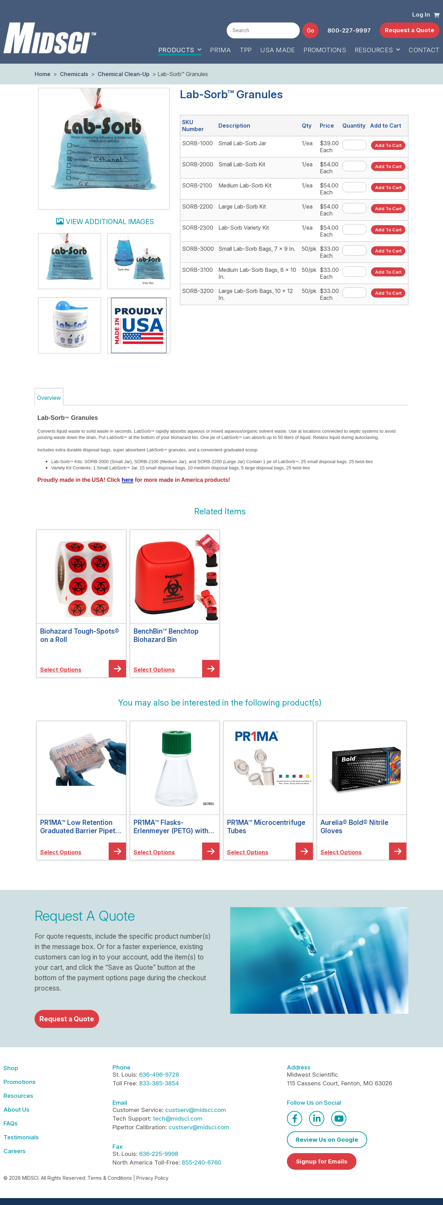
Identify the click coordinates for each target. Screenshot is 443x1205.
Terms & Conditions (110, 1178)
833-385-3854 (159, 1083)
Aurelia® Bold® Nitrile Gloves (354, 826)
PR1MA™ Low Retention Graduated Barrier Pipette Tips (80, 826)
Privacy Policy (152, 1178)
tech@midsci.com (177, 1118)
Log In (421, 14)
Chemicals (74, 74)
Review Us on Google (327, 1139)
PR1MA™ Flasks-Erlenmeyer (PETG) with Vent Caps (171, 826)
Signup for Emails (321, 1161)
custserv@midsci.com (195, 1109)
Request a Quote (409, 30)
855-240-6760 (201, 1162)
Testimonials (21, 1137)
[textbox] (263, 30)
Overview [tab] (49, 397)
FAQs (10, 1123)
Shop (10, 1068)
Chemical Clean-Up (123, 74)
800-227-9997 (349, 30)
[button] (437, 14)
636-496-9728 (159, 1074)
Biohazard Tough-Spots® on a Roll (79, 635)
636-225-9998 (158, 1153)
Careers (14, 1151)
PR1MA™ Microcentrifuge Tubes (266, 826)
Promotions (19, 1081)
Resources (18, 1095)
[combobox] (263, 30)
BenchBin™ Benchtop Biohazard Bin (166, 635)
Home (43, 74)
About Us (16, 1109)
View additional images (110, 222)
